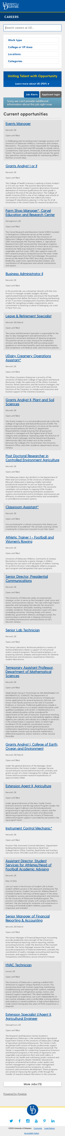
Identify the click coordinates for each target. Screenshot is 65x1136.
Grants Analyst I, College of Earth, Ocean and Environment (32, 746)
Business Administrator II (24, 274)
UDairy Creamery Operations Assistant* (28, 358)
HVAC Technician (19, 965)
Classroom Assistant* (22, 507)
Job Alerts (32, 94)
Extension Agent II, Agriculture (28, 786)
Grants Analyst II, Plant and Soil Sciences (30, 402)
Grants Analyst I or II (21, 166)
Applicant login (51, 94)
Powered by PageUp (15, 1093)
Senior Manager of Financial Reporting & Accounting (28, 918)
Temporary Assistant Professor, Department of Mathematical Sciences (29, 671)
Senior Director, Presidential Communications (27, 578)
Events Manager (18, 124)
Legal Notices (49, 1128)
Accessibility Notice (31, 1133)
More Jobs (32, 1084)
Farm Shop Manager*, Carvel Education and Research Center (30, 212)
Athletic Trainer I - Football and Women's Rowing (30, 539)
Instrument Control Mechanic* (29, 828)
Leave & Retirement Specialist (28, 316)
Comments (38, 1128)
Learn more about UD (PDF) (32, 83)
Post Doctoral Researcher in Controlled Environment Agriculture (32, 458)
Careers (11, 16)
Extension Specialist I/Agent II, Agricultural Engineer (28, 1016)
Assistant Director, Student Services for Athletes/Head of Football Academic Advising (28, 865)
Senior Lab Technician (23, 630)
